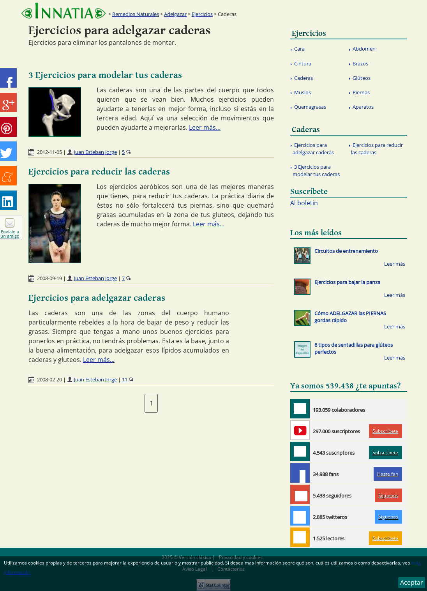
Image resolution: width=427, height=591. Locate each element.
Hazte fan (387, 474)
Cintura (302, 63)
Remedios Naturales (135, 14)
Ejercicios (202, 14)
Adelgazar (175, 14)
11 (124, 379)
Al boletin (304, 203)
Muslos (302, 92)
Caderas (303, 77)
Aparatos (363, 106)
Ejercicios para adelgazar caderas (96, 298)
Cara (299, 48)
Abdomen (364, 48)
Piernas (361, 92)
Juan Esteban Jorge (95, 151)
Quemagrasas (310, 106)
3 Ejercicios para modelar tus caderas (105, 75)
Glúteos (362, 77)
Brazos (360, 63)
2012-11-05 (49, 151)
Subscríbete (385, 431)
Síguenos (388, 495)
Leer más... (205, 127)
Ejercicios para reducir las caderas (99, 171)
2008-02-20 (49, 379)
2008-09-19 (49, 278)
